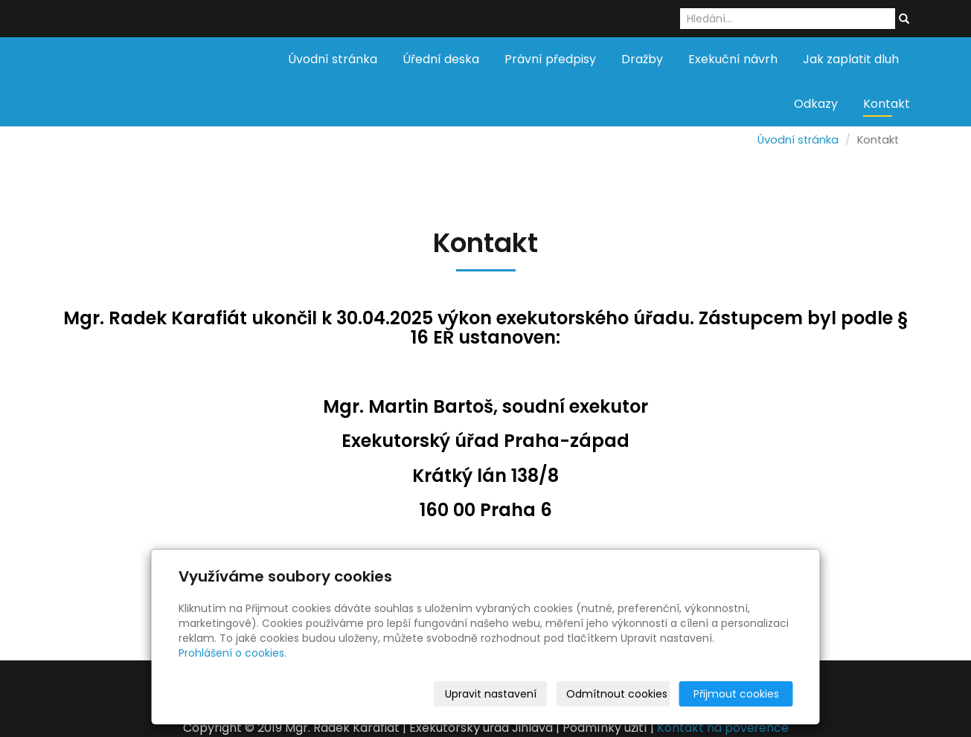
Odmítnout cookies (616, 693)
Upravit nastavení (490, 693)
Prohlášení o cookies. (232, 653)
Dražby (642, 59)
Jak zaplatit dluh (851, 59)
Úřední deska (441, 59)
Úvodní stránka (332, 59)
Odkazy (816, 103)
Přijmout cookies (736, 693)
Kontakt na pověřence (723, 727)
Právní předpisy (550, 59)
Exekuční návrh (733, 59)
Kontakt (886, 103)
